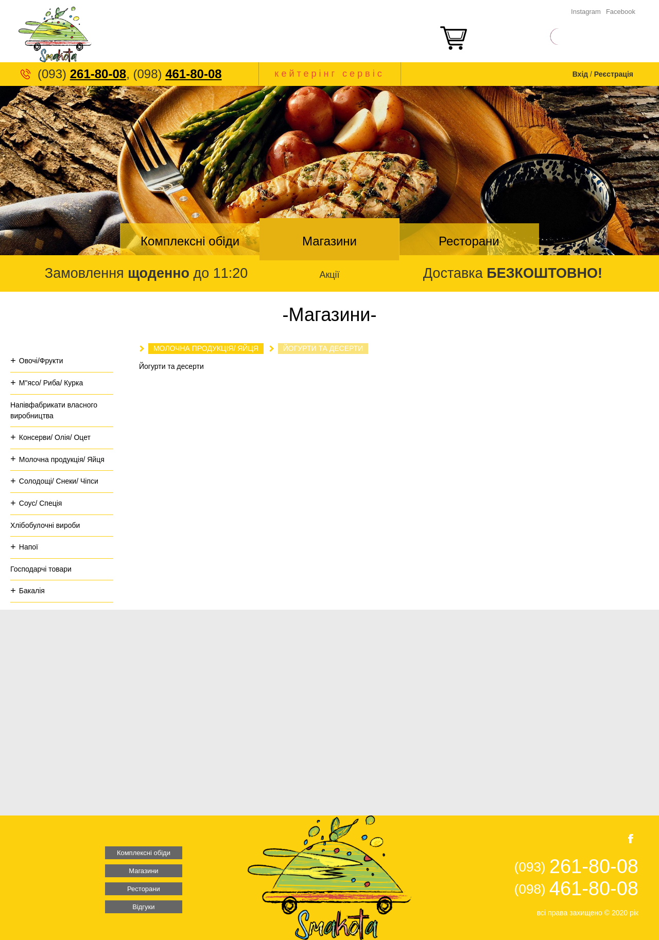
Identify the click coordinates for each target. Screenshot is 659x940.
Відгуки (143, 907)
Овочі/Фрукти (41, 361)
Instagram (586, 11)
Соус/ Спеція (40, 503)
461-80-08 (193, 74)
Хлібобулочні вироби (45, 525)
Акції (329, 275)
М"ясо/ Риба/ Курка (51, 383)
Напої (28, 547)
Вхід (580, 74)
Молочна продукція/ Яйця (62, 459)
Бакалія (32, 591)
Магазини (329, 241)
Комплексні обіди (190, 241)
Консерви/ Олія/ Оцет (55, 437)
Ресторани (469, 241)
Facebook (620, 11)
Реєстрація (613, 74)
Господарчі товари (41, 569)
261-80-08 (98, 74)
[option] (329, 170)
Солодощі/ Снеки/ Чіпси (58, 481)
